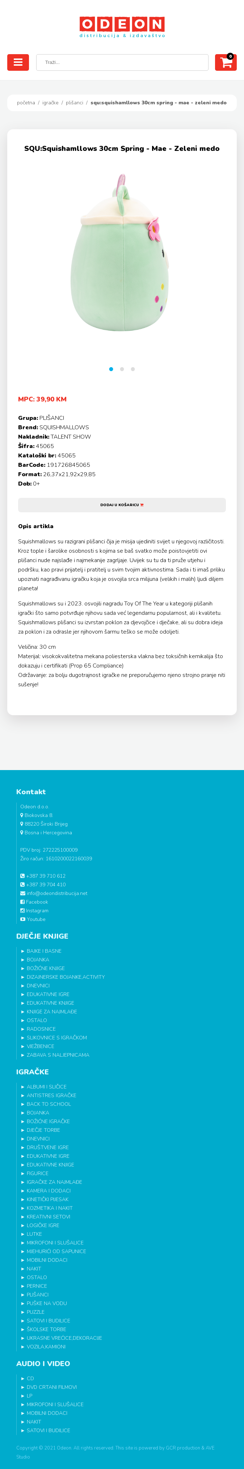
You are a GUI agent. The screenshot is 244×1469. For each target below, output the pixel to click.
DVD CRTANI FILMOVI (52, 1387)
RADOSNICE (41, 1029)
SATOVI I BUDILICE (48, 1320)
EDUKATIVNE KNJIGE (50, 1003)
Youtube (33, 919)
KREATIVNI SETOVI (48, 1216)
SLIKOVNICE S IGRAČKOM (57, 1037)
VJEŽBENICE (40, 1046)
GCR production (183, 1448)
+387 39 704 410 (43, 884)
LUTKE (34, 1234)
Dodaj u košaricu (121, 505)
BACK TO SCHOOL (49, 1104)
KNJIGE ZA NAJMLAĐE (52, 1011)
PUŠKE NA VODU (47, 1303)
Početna (26, 102)
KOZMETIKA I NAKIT (50, 1208)
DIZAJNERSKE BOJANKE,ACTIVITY (66, 977)
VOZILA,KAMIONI (46, 1346)
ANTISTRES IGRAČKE (51, 1095)
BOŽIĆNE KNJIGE (46, 968)
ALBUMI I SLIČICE (47, 1086)
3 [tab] (132, 369)
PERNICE (37, 1286)
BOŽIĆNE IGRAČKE (48, 1121)
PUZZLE (36, 1312)
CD (30, 1378)
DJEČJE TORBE (43, 1130)
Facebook (34, 902)
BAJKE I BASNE (44, 951)
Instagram (34, 910)
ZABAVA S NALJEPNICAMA (58, 1055)
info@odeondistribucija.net (53, 893)
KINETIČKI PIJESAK (47, 1199)
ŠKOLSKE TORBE (46, 1329)
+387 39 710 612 (43, 876)
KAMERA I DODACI (49, 1190)
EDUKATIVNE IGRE (48, 994)
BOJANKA (38, 959)
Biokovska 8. (36, 815)
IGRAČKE (50, 102)
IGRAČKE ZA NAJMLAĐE (54, 1182)
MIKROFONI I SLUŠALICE (55, 1242)
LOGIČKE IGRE (43, 1225)
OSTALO (37, 1020)
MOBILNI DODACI (47, 1260)
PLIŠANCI (74, 102)
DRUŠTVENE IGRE (48, 1147)
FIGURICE (38, 1173)
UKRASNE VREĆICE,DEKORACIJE (64, 1338)
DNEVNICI (38, 985)
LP (29, 1395)
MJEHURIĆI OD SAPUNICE (56, 1251)
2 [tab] (122, 369)
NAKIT (34, 1268)
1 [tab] (111, 369)
